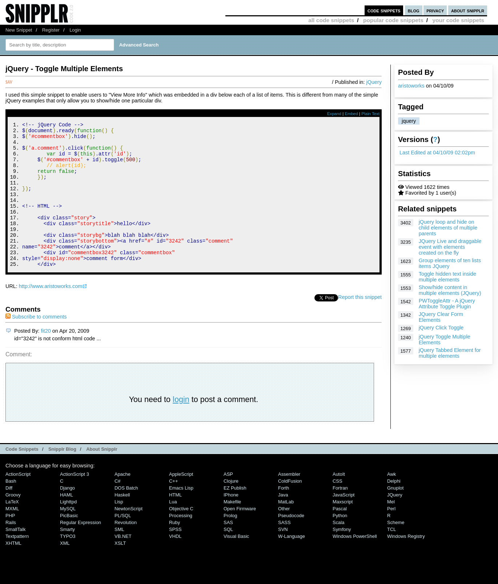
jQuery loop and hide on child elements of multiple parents (448, 227)
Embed (351, 113)
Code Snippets (22, 476)
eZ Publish (235, 515)
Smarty (67, 556)
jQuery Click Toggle (441, 327)
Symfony (342, 556)
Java (283, 522)
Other (284, 536)
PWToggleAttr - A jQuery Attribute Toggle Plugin (447, 303)
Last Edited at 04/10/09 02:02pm (437, 152)
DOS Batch (126, 515)
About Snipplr (101, 476)
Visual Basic (236, 563)
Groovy (13, 522)
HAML (66, 522)
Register (51, 30)
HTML (175, 522)
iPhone (231, 522)
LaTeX (12, 529)
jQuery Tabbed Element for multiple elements (450, 353)
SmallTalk (15, 556)
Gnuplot (395, 515)
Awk (391, 501)
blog (413, 10)
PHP (10, 543)
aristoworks (411, 86)
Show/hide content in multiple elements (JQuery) (450, 290)
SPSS (175, 556)
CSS (337, 508)
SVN (283, 556)
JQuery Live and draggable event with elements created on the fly (450, 247)
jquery (409, 121)
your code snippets (458, 20)
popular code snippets (393, 20)
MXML (12, 536)
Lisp (119, 529)
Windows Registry (406, 563)
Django (67, 515)
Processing (180, 543)
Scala (338, 549)
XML (65, 570)
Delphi (394, 508)
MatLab (286, 529)
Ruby (174, 549)
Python (340, 543)
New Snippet (18, 30)
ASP (228, 501)
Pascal (340, 536)
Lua (173, 529)
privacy (435, 10)
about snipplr (467, 10)
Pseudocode (291, 543)
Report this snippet (360, 324)
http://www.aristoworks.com (50, 313)
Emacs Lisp (181, 515)
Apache (122, 501)
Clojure (231, 508)
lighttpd (68, 529)
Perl (391, 536)
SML (119, 556)
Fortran (340, 515)
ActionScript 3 (74, 501)
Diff (8, 515)
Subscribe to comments (36, 344)
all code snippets (331, 20)
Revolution (126, 549)
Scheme (396, 549)
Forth (283, 515)
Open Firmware (240, 536)
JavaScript (343, 522)
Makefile (232, 529)
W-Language (291, 563)
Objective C (181, 536)
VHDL (175, 563)
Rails (10, 549)
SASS (284, 549)
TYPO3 (67, 563)
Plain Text (370, 113)
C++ (173, 508)
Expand (334, 113)
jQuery (374, 82)
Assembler (289, 501)
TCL (391, 556)
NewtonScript (128, 536)
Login (75, 30)
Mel (391, 529)
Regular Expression (80, 549)
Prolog (230, 543)
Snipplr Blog (62, 476)
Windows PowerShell (355, 563)
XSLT (120, 570)
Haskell (122, 522)
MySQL (68, 536)
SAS (228, 549)
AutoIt (339, 501)
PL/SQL (123, 543)
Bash (10, 508)
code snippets (384, 10)
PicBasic (69, 543)
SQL (228, 556)
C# (118, 508)
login (181, 426)
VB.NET (123, 563)
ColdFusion (290, 508)
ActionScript (18, 501)
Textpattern (17, 563)
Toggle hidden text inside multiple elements (447, 277)
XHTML (13, 570)
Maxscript (343, 529)
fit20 (46, 358)
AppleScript (181, 501)
